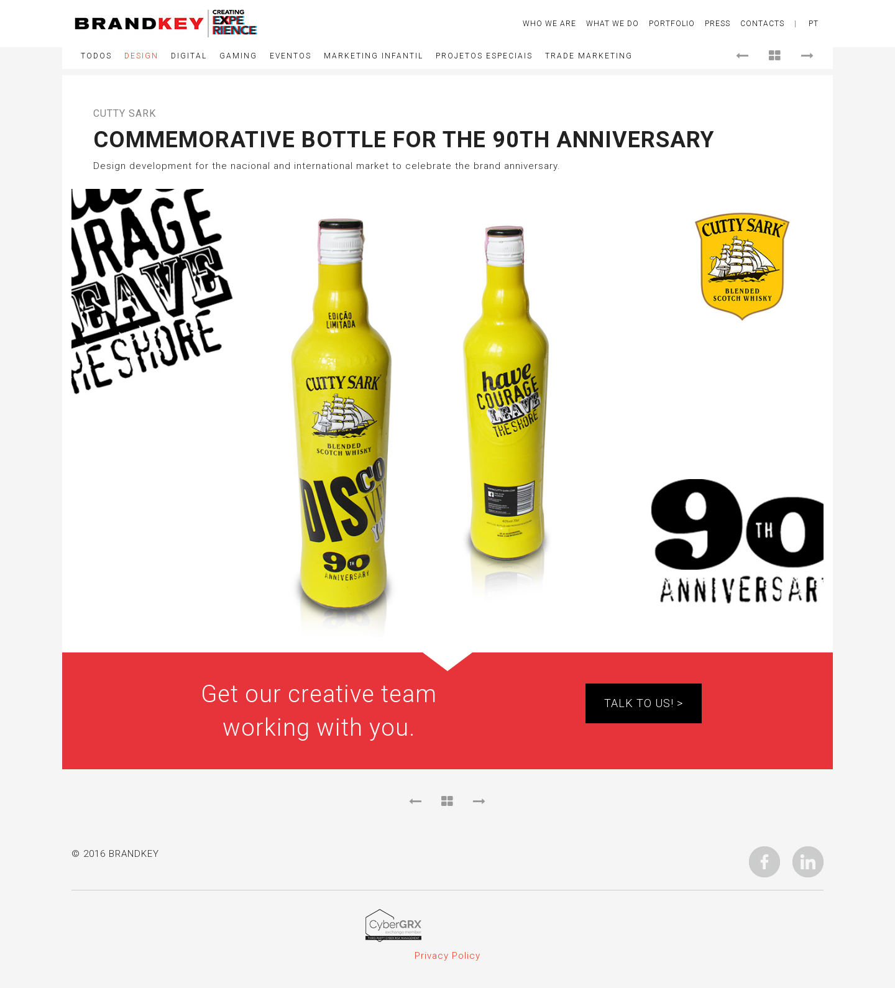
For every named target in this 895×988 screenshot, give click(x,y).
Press (717, 23)
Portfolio (672, 23)
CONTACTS (762, 23)
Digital (189, 56)
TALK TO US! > (643, 703)
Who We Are (549, 23)
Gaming (238, 56)
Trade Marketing (589, 56)
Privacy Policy (447, 955)
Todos (96, 56)
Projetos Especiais (484, 56)
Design (141, 56)
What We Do (612, 23)
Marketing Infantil (373, 56)
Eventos (290, 56)
